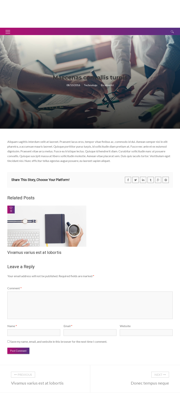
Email (68, 326)
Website (125, 326)
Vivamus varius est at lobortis (34, 252)
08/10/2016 (73, 85)
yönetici (109, 85)
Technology (90, 85)
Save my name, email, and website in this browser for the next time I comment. (58, 341)
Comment (14, 288)
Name (12, 326)
